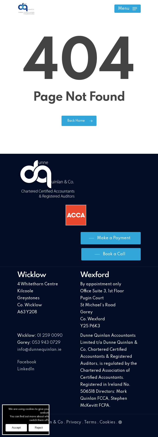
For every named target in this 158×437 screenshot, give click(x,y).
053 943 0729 (46, 343)
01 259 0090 (50, 336)
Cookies (107, 422)
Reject (39, 428)
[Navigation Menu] (127, 9)
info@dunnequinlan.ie (39, 350)
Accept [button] (16, 428)
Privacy (73, 422)
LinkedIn (25, 369)
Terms (90, 422)
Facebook (26, 362)
